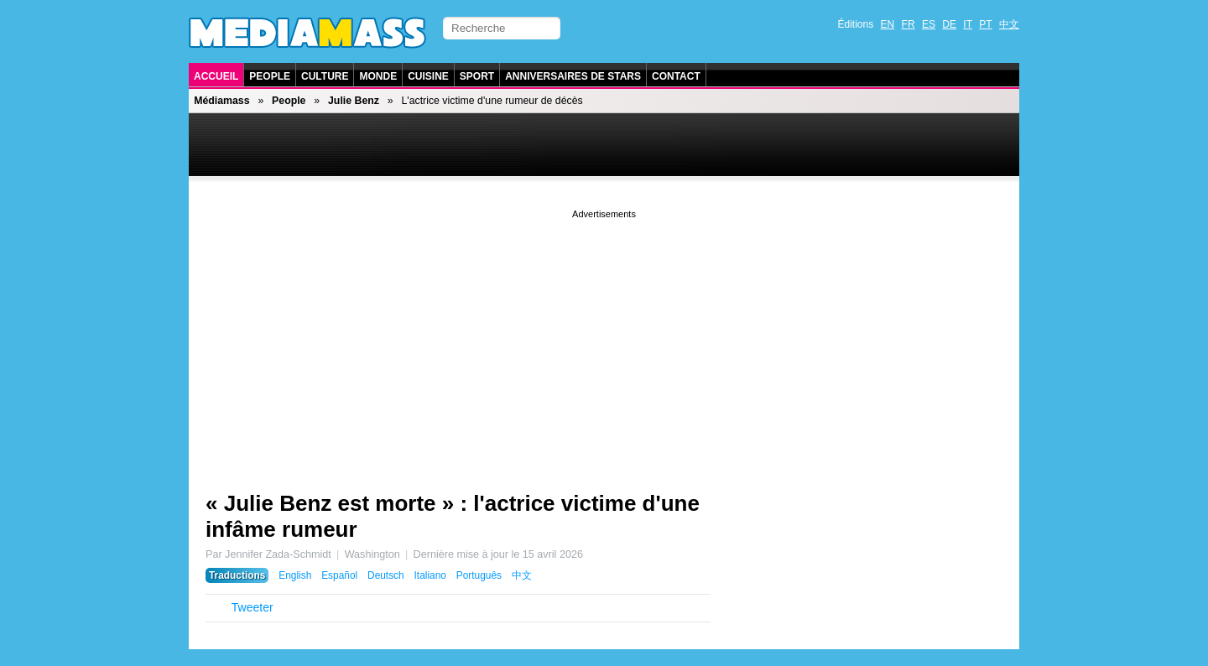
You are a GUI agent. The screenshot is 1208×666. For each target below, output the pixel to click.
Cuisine (428, 76)
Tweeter (252, 607)
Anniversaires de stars (573, 76)
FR (908, 24)
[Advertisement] (604, 339)
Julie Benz (353, 101)
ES (928, 24)
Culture (324, 76)
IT (967, 24)
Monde (378, 76)
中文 (1009, 24)
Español (339, 575)
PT (985, 24)
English (295, 575)
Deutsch (385, 575)
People (269, 76)
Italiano (430, 575)
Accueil (216, 76)
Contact (676, 76)
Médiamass (221, 101)
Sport (477, 76)
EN (888, 24)
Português (479, 575)
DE (949, 24)
